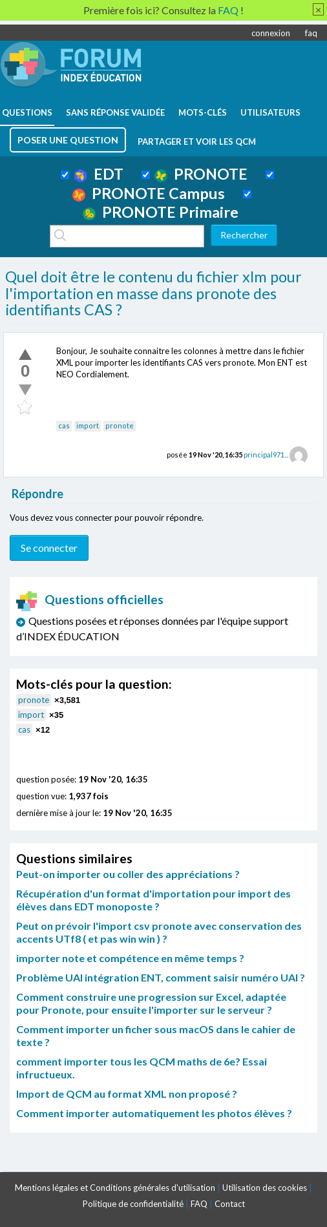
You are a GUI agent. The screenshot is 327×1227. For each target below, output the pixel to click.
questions (27, 112)
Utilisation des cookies (264, 1187)
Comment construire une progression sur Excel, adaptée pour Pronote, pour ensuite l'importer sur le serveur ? (151, 1003)
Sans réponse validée (115, 112)
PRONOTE (201, 174)
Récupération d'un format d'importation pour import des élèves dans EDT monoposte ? (153, 899)
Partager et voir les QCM (197, 141)
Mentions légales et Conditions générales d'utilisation (115, 1187)
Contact (230, 1204)
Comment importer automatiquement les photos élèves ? (154, 1113)
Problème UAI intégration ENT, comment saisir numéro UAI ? (160, 977)
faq (311, 33)
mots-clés (202, 112)
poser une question (67, 139)
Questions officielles (90, 599)
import (87, 425)
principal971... (266, 454)
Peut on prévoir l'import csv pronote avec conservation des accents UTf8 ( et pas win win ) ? (159, 932)
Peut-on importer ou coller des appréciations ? (128, 874)
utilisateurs (270, 112)
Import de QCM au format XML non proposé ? (126, 1093)
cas (64, 425)
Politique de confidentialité (133, 1204)
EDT (98, 174)
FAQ (199, 1204)
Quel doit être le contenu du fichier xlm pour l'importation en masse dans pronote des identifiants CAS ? (153, 293)
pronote (119, 425)
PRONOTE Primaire (160, 212)
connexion (270, 33)
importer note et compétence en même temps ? (130, 958)
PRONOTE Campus (148, 193)
